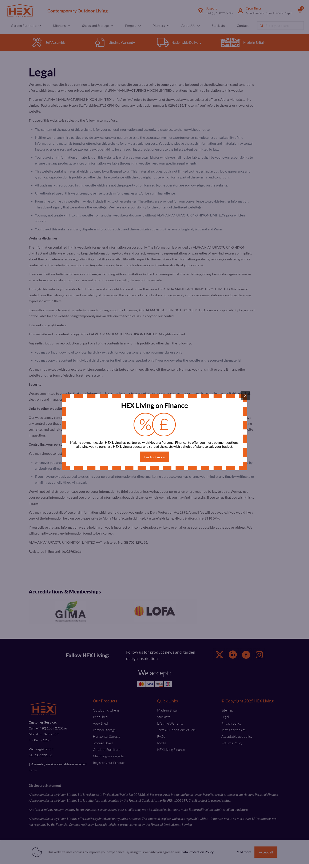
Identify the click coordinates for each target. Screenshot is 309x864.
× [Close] (245, 395)
